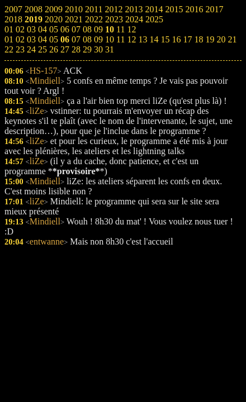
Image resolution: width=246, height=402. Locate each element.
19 (209, 39)
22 (8, 49)
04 (42, 39)
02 (20, 39)
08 (87, 39)
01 (8, 39)
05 (53, 39)
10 (109, 39)
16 (176, 39)
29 (87, 49)
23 (20, 49)
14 (153, 39)
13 (142, 39)
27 (64, 49)
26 (53, 49)
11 (120, 39)
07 (76, 39)
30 (98, 49)
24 (31, 49)
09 (98, 39)
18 (198, 39)
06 (64, 39)
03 (31, 39)
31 (109, 49)
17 (187, 39)
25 (42, 49)
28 (76, 49)
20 (220, 39)
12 (131, 39)
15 (164, 39)
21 (232, 39)
